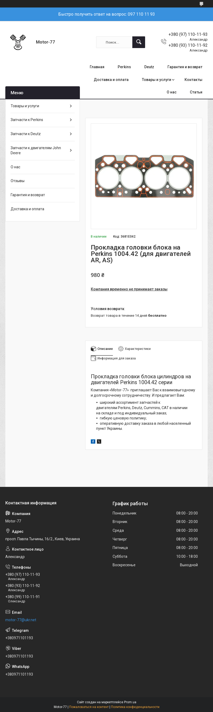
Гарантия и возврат (184, 67)
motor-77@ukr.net (20, 620)
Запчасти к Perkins (27, 120)
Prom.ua (130, 702)
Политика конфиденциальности (135, 707)
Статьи (196, 92)
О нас (172, 92)
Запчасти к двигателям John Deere (36, 150)
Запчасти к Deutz (26, 134)
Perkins (124, 67)
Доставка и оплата (111, 80)
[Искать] (138, 42)
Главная (97, 67)
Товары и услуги (156, 80)
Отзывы (17, 181)
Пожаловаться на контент (89, 707)
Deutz (149, 67)
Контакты (193, 80)
